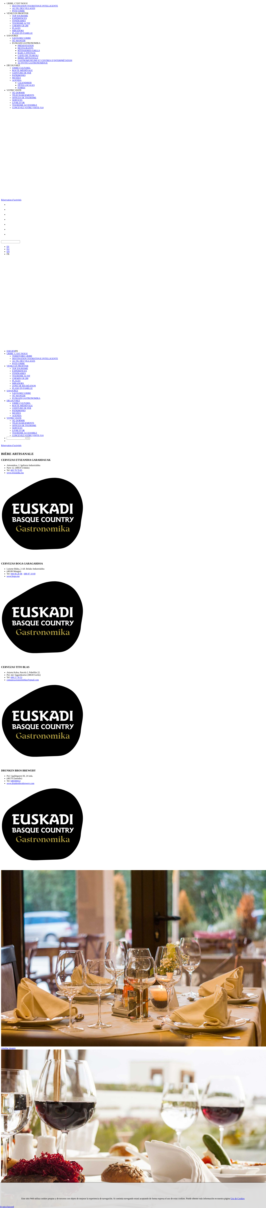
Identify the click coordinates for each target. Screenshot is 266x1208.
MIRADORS (18, 30)
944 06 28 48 (16, 574)
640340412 (16, 781)
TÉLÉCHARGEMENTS (23, 95)
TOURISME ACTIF (21, 23)
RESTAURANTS (25, 48)
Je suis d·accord (7, 1207)
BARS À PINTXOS (26, 53)
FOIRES (21, 88)
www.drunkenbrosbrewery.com (20, 783)
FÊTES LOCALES (26, 85)
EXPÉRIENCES (19, 18)
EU (8, 249)
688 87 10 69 (29, 574)
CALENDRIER (25, 83)
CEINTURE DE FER (21, 73)
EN (8, 251)
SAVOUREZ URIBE (21, 38)
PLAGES (16, 28)
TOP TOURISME (20, 16)
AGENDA (17, 80)
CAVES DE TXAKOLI (28, 55)
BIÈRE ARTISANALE (28, 58)
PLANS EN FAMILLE (22, 33)
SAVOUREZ (12, 35)
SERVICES (17, 100)
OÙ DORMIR (18, 93)
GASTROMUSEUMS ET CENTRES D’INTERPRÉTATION (45, 60)
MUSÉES (16, 78)
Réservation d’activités (11, 200)
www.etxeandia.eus (15, 473)
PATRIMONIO (19, 75)
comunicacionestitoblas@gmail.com (23, 680)
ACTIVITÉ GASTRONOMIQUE (33, 63)
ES (8, 246)
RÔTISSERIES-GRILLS (29, 50)
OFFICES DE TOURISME (24, 97)
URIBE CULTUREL (21, 68)
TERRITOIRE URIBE (22, 356)
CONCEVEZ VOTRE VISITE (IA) (28, 107)
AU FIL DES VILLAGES (23, 8)
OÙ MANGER (18, 40)
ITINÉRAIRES (19, 21)
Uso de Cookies (238, 1198)
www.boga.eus (13, 576)
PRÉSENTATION (26, 45)
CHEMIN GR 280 (20, 26)
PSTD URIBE (18, 11)
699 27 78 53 (16, 677)
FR (8, 254)
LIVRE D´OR (18, 102)
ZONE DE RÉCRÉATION (24, 386)
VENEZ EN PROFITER (17, 13)
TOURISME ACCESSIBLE (24, 105)
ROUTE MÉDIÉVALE (22, 70)
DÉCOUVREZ (13, 65)
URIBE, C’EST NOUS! (17, 3)
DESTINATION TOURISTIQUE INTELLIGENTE (35, 6)
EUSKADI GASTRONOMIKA (26, 43)
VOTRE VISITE (14, 90)
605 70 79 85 (16, 470)
